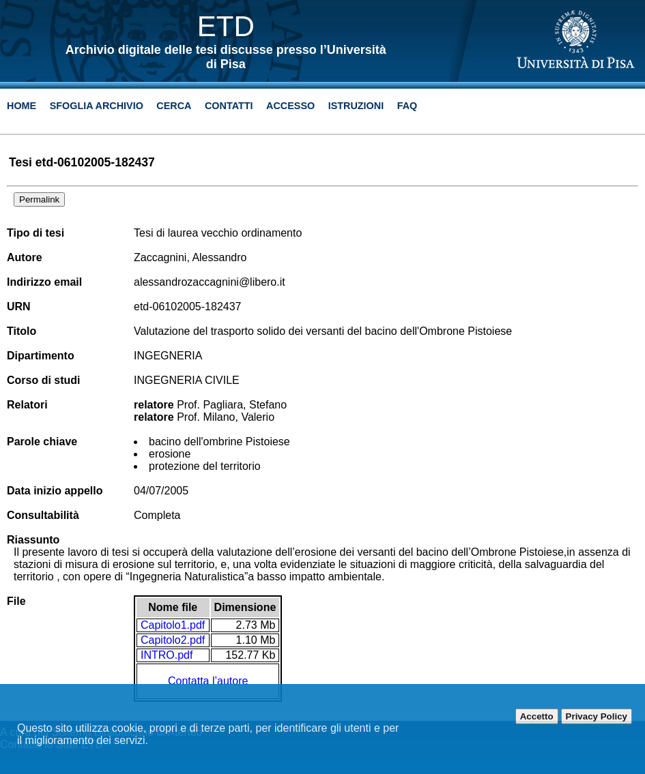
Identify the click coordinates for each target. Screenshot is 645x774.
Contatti (229, 105)
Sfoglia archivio (96, 105)
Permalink (39, 199)
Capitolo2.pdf (173, 640)
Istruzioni (356, 105)
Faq (407, 105)
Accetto (537, 716)
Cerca (173, 105)
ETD (226, 26)
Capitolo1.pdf (173, 625)
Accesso (290, 105)
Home (21, 105)
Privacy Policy (596, 716)
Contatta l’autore (208, 681)
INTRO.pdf (166, 655)
